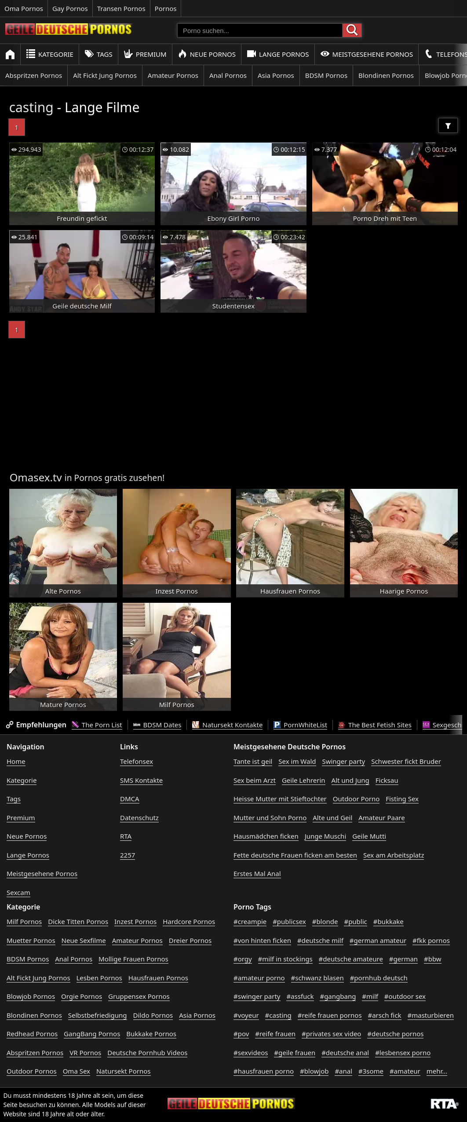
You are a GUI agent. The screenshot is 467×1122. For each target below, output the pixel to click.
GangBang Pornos (92, 1033)
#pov (241, 1033)
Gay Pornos (70, 8)
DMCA (129, 798)
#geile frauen (294, 1052)
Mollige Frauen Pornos (133, 958)
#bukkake (388, 921)
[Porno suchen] (260, 30)
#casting (278, 1015)
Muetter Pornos (31, 940)
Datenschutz (139, 817)
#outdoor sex (405, 996)
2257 (127, 855)
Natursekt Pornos (123, 1071)
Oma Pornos (23, 8)
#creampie (250, 921)
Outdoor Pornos (32, 1071)
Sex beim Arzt (255, 780)
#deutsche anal (345, 1052)
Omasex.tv (36, 477)
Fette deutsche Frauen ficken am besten (295, 855)
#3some (370, 1071)
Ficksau (387, 780)
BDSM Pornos (326, 75)
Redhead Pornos (32, 1033)
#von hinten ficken (262, 940)
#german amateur (378, 940)
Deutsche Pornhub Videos (147, 1052)
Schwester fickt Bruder (406, 761)
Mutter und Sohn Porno (270, 817)
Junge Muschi (326, 836)
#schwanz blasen (317, 977)
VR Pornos (85, 1052)
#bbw (432, 958)
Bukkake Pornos (151, 1033)
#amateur (405, 1071)
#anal (343, 1071)
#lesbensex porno (403, 1052)
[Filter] (448, 125)
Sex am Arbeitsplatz (393, 855)
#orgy (243, 958)
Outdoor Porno (356, 798)
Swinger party (343, 761)
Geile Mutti (369, 836)
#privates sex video (331, 1033)
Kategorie (49, 54)
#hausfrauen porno (264, 1071)
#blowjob (314, 1071)
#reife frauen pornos (330, 1015)
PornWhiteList (300, 724)
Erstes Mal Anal (257, 873)
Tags (98, 54)
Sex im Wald (297, 761)
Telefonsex (136, 761)
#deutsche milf (320, 940)
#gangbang (338, 996)
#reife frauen (275, 1033)
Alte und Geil (332, 817)
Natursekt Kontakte (227, 724)
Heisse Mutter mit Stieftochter (280, 798)
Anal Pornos (228, 75)
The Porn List (97, 724)
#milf (370, 996)
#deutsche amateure (351, 958)
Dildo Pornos (153, 1015)
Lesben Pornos (99, 977)
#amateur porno (259, 977)
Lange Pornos (278, 54)
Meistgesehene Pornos (366, 54)
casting (31, 107)
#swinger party (257, 996)
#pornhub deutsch (379, 977)
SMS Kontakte (141, 780)
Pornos (166, 8)
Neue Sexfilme (84, 940)
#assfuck (300, 996)
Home (16, 761)
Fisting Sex (402, 798)
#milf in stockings (285, 958)
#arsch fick (384, 1015)
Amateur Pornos (173, 75)
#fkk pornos (431, 940)
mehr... (437, 1071)
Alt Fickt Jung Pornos (105, 75)
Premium (145, 54)
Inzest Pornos (135, 921)
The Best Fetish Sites (375, 724)
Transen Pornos (121, 8)
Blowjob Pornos (31, 996)
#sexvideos (251, 1052)
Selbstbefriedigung (97, 1015)
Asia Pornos (276, 75)
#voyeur (246, 1015)
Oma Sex (76, 1071)
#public (355, 921)
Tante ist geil (253, 761)
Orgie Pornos (81, 996)
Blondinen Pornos (386, 75)
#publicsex (289, 921)
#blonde (325, 921)
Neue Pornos (207, 54)
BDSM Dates (157, 724)
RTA (125, 836)
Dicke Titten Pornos (78, 921)
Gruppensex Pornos (139, 996)
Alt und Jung (350, 780)
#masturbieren (431, 1015)
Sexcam (18, 892)
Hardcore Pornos (189, 921)
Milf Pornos (24, 921)
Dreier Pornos (190, 940)
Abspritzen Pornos (33, 75)
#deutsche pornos (395, 1033)
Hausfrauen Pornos (158, 977)
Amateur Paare (381, 817)
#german (403, 958)
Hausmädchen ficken (266, 836)
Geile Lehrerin (303, 780)
